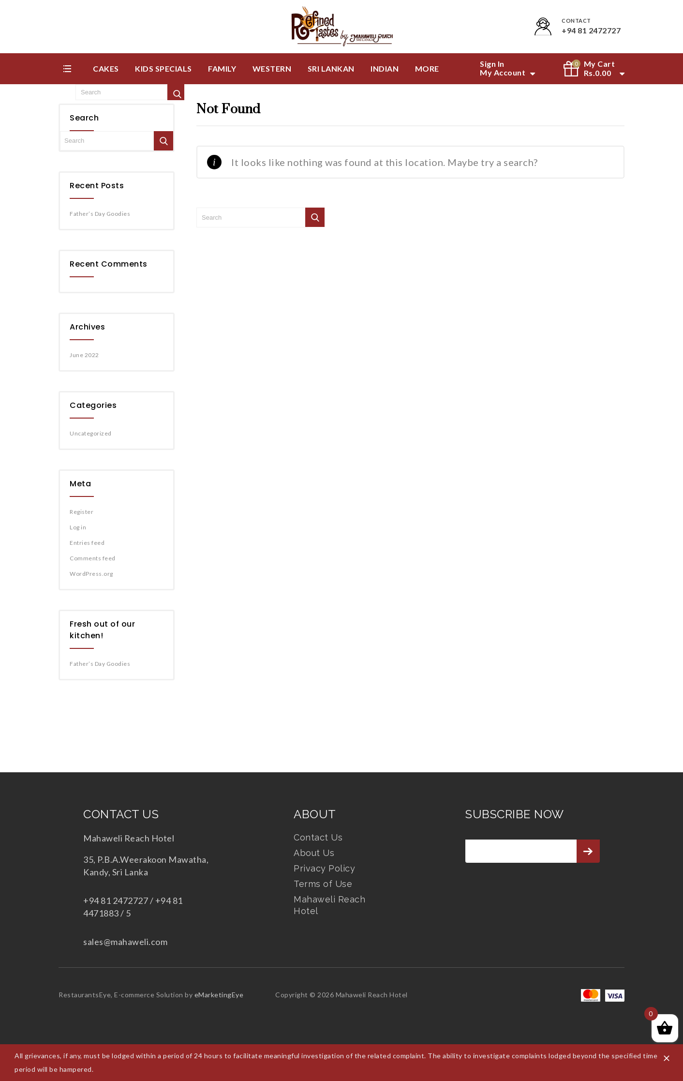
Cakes (106, 68)
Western (272, 68)
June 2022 (84, 355)
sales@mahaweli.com (125, 941)
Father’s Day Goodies (100, 213)
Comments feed (93, 558)
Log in (78, 527)
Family (222, 68)
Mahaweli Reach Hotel (329, 905)
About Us (314, 853)
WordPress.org (91, 573)
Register (81, 511)
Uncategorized (91, 433)
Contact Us (318, 837)
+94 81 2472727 (591, 30)
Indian (385, 68)
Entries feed (87, 542)
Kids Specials (163, 68)
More (427, 68)
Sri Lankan (331, 68)
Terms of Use (323, 884)
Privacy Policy (324, 868)
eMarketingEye (219, 995)
